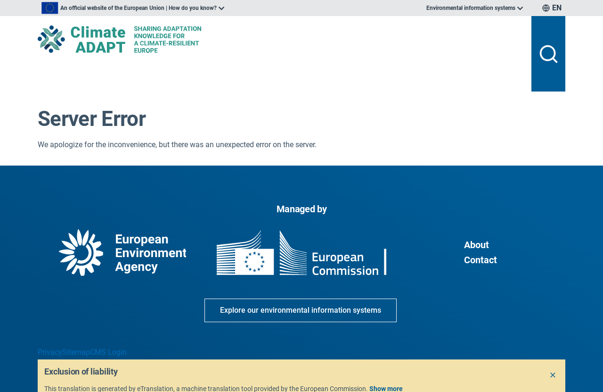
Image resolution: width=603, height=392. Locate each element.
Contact (480, 260)
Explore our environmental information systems (300, 310)
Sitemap (76, 352)
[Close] (553, 375)
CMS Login (108, 352)
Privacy (50, 352)
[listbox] (133, 8)
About (476, 244)
